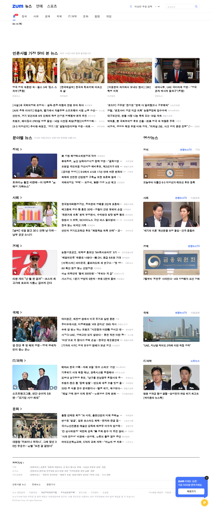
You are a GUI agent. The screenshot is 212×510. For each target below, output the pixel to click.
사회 (36, 16)
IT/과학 (72, 16)
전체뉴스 (36, 484)
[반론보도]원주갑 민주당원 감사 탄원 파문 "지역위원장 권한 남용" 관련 (62, 470)
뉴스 (28, 6)
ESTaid (17, 500)
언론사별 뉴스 (19, 484)
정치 (24, 16)
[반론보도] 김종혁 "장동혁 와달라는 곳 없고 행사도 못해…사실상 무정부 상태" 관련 (68, 467)
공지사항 (83, 492)
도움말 (105, 492)
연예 (39, 6)
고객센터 (95, 492)
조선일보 (111, 95)
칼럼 (97, 16)
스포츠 (52, 6)
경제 (47, 16)
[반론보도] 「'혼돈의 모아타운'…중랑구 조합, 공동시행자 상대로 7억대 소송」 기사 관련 (70, 474)
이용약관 (33, 492)
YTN (197, 149)
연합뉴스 (16, 95)
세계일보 (64, 95)
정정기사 (17, 462)
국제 (59, 16)
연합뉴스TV (186, 149)
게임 (108, 16)
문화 (85, 16)
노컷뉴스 (195, 361)
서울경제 (195, 197)
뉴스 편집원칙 (18, 492)
